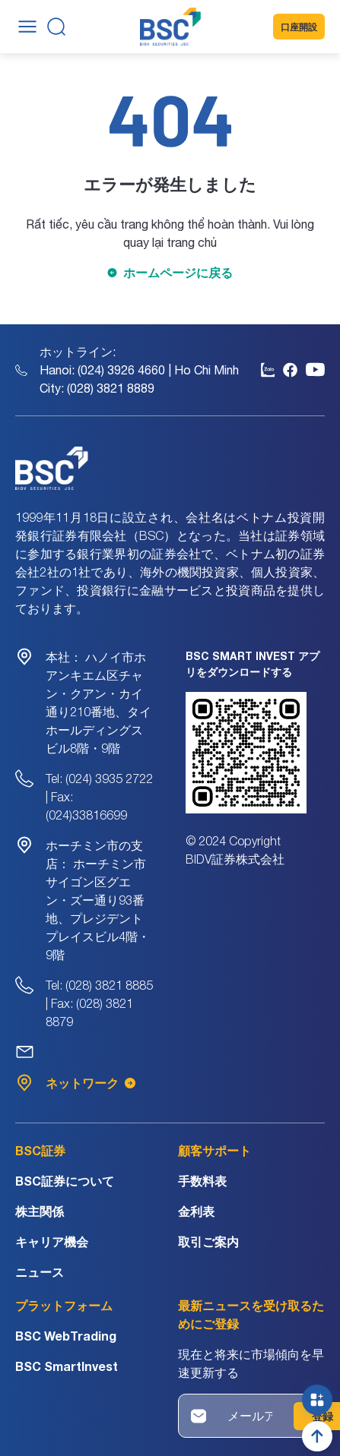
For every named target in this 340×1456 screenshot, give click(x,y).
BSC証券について (64, 1180)
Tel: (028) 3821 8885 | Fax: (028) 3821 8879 (99, 1003)
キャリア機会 (51, 1241)
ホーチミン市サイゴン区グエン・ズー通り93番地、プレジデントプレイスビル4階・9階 (98, 900)
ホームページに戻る (178, 272)
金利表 (196, 1211)
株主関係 (39, 1211)
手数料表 (202, 1180)
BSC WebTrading (65, 1335)
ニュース (39, 1272)
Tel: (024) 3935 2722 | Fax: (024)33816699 (99, 797)
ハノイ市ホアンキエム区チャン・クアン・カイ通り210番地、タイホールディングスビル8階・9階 (98, 702)
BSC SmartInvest (66, 1366)
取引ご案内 (208, 1241)
